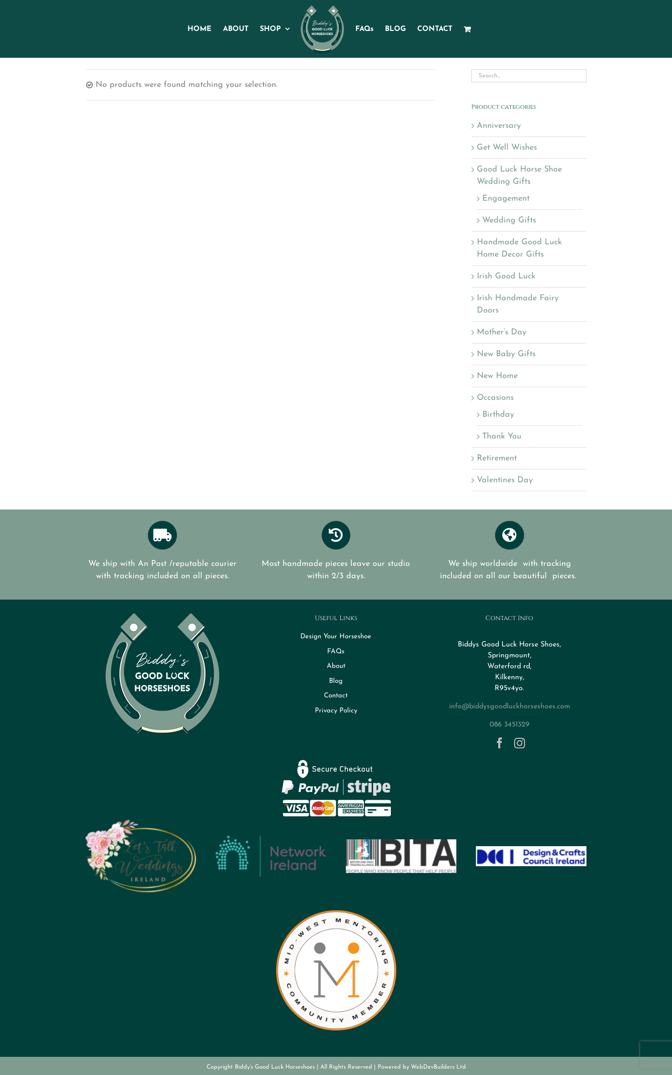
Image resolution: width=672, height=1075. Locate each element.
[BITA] (401, 843)
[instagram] (519, 742)
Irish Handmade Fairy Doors (518, 304)
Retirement (497, 458)
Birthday (498, 414)
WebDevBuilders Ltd (438, 1067)
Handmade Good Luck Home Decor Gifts (519, 248)
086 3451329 (510, 724)
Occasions (495, 398)
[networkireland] (271, 839)
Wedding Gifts (509, 220)
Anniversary (499, 125)
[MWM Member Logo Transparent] (336, 906)
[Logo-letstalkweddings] (141, 823)
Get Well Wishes (507, 147)
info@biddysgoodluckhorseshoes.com (509, 706)
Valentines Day (505, 480)
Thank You (501, 436)
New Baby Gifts (506, 354)
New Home (497, 376)
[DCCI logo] (531, 850)
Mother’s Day (501, 332)
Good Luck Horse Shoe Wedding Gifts (519, 175)
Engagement (506, 198)
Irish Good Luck (506, 276)
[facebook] (499, 742)
